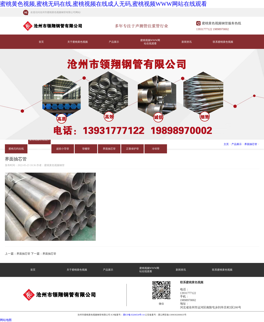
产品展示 (114, 42)
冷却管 (156, 148)
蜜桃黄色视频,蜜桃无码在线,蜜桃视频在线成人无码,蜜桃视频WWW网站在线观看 (103, 4)
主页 (226, 144)
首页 (41, 42)
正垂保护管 (132, 148)
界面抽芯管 (109, 148)
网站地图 (6, 319)
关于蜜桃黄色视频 (77, 42)
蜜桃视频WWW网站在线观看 (150, 42)
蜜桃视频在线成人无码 (39, 141)
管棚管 (86, 148)
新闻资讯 (187, 42)
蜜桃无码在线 (16, 148)
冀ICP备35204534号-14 (134, 314)
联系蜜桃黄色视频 (223, 42)
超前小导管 (62, 148)
